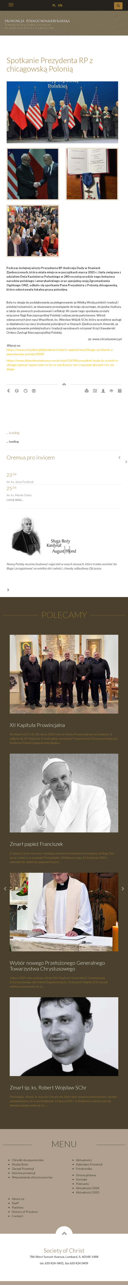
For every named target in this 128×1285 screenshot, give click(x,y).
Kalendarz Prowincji (89, 1164)
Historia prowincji (23, 1173)
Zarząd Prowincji (23, 1168)
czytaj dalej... (14, 499)
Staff (15, 1203)
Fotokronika (84, 1168)
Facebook (17, 391)
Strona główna (86, 1175)
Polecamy (82, 1183)
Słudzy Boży (20, 1164)
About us (18, 1199)
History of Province (25, 1211)
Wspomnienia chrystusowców (32, 1177)
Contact (17, 1216)
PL (54, 5)
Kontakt (81, 1179)
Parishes (18, 1207)
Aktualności (84, 1160)
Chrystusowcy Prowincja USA (39, 26)
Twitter (25, 391)
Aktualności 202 (87, 1192)
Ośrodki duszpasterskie (28, 1160)
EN (60, 5)
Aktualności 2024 (87, 1188)
